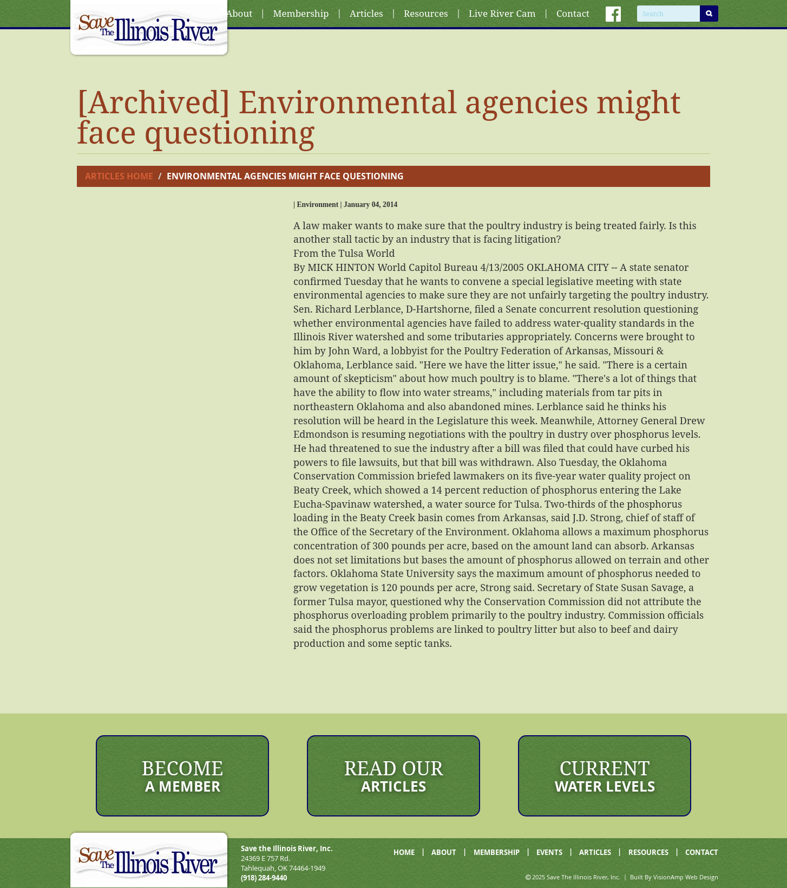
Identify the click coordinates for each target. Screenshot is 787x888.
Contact (572, 13)
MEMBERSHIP (497, 852)
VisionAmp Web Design (685, 877)
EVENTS (549, 852)
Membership (301, 13)
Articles (366, 13)
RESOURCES (648, 852)
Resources (426, 13)
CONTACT (701, 852)
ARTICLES (595, 852)
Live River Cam (502, 13)
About (239, 13)
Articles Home (119, 176)
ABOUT (443, 852)
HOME (404, 852)
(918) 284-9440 (264, 878)
